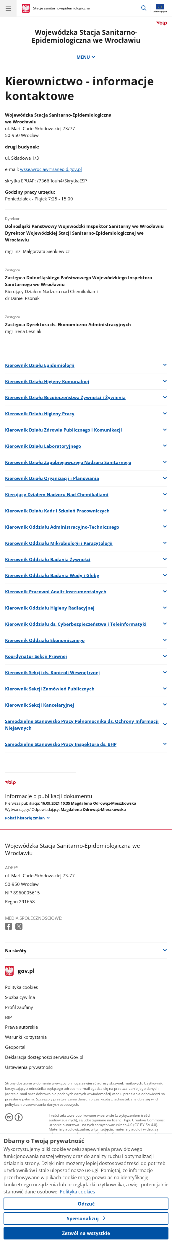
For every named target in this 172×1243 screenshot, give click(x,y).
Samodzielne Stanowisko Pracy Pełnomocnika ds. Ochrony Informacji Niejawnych (82, 724)
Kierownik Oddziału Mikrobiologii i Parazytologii (59, 543)
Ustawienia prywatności (29, 1067)
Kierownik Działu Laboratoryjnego (43, 446)
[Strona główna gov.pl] (27, 9)
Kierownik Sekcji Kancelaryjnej (39, 705)
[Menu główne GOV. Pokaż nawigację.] (8, 8)
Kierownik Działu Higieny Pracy (39, 414)
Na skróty (16, 951)
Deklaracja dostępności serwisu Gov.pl (44, 1057)
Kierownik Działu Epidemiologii (39, 365)
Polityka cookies (21, 987)
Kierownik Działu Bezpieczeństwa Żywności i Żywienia (65, 397)
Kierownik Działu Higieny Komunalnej (47, 381)
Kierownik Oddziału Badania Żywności (47, 559)
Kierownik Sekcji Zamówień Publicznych (50, 689)
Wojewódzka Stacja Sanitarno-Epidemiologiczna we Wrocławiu (86, 36)
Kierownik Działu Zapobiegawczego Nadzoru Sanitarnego (68, 462)
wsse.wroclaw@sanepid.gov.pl (51, 169)
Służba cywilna (20, 997)
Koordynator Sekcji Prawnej (36, 656)
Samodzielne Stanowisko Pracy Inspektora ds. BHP (60, 744)
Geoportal (15, 1047)
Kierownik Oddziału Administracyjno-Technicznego (62, 527)
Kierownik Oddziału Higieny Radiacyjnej (50, 608)
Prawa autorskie (21, 1027)
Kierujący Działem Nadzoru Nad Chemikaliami (56, 494)
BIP (8, 1017)
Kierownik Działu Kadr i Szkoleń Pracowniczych (57, 511)
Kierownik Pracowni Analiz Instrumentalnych (55, 592)
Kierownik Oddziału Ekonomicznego (45, 640)
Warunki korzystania (26, 1037)
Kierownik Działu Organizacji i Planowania (52, 478)
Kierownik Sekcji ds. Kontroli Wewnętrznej (52, 672)
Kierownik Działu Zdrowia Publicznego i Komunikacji (63, 430)
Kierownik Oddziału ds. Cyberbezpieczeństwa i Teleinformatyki (76, 624)
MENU (86, 57)
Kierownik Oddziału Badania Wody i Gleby (52, 575)
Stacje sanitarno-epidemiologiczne (61, 8)
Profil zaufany (19, 1007)
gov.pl (20, 971)
